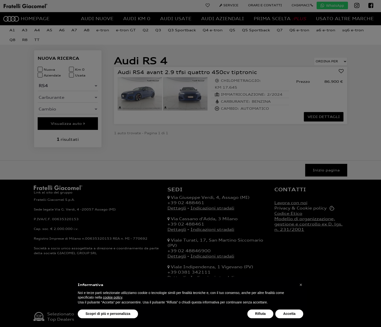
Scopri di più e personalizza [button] (108, 314)
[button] (301, 285)
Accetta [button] (289, 314)
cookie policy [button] (112, 297)
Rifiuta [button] (260, 314)
